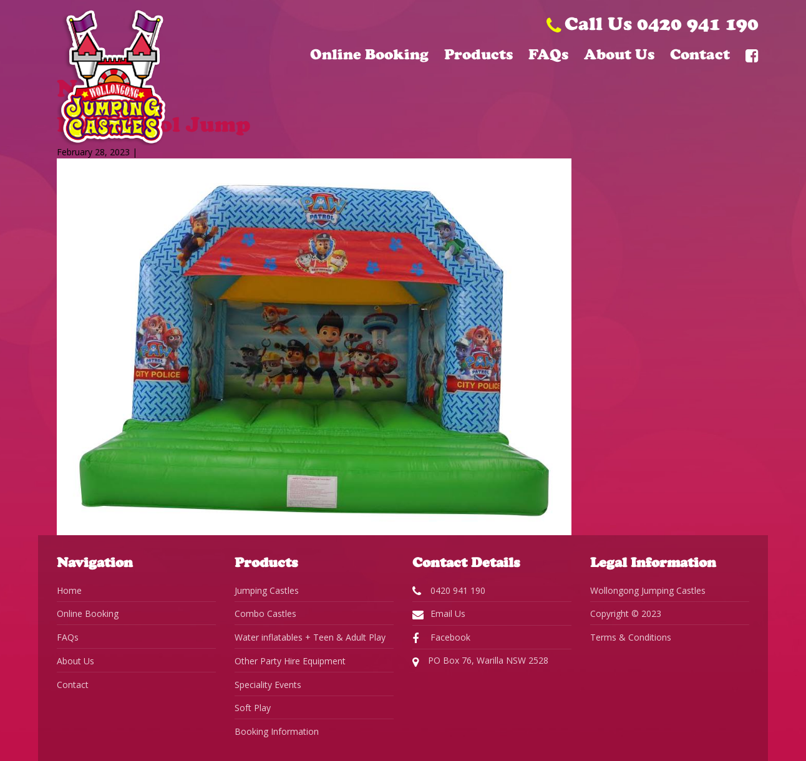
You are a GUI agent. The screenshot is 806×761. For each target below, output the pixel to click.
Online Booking (369, 54)
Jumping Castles (267, 590)
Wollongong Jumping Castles (648, 590)
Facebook (441, 637)
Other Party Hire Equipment (290, 661)
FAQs (548, 54)
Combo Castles (265, 613)
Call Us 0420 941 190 (652, 23)
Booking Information (277, 731)
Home (69, 590)
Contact (700, 54)
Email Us (438, 614)
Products (478, 54)
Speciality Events (268, 685)
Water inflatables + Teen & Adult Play (310, 637)
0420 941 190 (448, 590)
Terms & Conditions (630, 637)
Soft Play (253, 708)
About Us (619, 54)
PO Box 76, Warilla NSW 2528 (480, 661)
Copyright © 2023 (625, 613)
